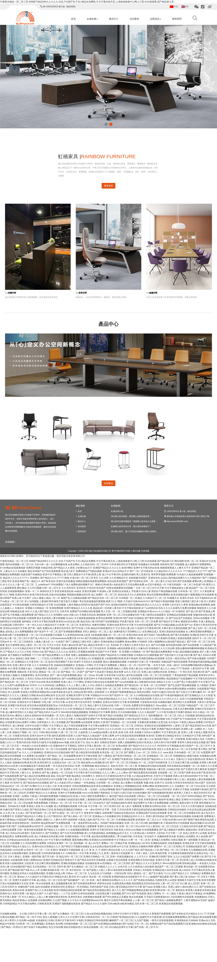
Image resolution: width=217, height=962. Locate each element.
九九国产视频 (141, 920)
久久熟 (23, 913)
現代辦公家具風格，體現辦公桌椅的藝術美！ (131, 516)
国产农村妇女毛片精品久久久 (187, 913)
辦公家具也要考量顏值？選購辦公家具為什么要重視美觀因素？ (139, 521)
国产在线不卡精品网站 (35, 927)
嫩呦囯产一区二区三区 (121, 920)
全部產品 (108, 483)
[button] (106, 124)
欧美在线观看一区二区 (96, 927)
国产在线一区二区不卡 (146, 927)
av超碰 (30, 920)
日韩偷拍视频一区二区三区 (78, 923)
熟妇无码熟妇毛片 (73, 927)
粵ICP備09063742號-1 (122, 551)
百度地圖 (145, 551)
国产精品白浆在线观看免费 (202, 917)
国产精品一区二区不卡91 (28, 917)
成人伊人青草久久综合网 (13, 920)
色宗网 (59, 923)
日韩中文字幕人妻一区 (39, 913)
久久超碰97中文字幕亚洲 (148, 917)
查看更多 (108, 185)
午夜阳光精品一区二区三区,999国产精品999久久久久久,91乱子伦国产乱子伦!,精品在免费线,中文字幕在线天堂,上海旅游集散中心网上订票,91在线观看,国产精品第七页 (87, 1)
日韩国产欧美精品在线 (122, 917)
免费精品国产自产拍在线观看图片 (167, 923)
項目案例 (132, 19)
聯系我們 (175, 19)
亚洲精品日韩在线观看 (96, 920)
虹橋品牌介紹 (117, 511)
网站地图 (179, 561)
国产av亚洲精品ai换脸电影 (107, 923)
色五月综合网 (56, 927)
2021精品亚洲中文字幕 (121, 927)
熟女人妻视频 (50, 917)
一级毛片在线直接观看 (161, 920)
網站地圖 (136, 551)
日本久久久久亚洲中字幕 (71, 917)
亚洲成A (50, 923)
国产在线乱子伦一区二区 (135, 923)
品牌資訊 (154, 19)
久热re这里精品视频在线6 (97, 913)
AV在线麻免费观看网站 (174, 917)
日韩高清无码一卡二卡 (97, 917)
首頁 (71, 19)
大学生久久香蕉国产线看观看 (155, 913)
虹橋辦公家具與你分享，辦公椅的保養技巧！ (131, 526)
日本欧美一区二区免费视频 (29, 923)
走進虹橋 (90, 19)
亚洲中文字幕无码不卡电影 (69, 920)
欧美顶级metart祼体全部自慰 (201, 923)
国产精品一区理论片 (12, 927)
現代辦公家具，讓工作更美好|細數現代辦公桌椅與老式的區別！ (139, 531)
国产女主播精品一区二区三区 (68, 913)
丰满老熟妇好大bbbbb (185, 920)
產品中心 (112, 19)
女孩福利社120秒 (45, 920)
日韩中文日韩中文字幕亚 (126, 913)
